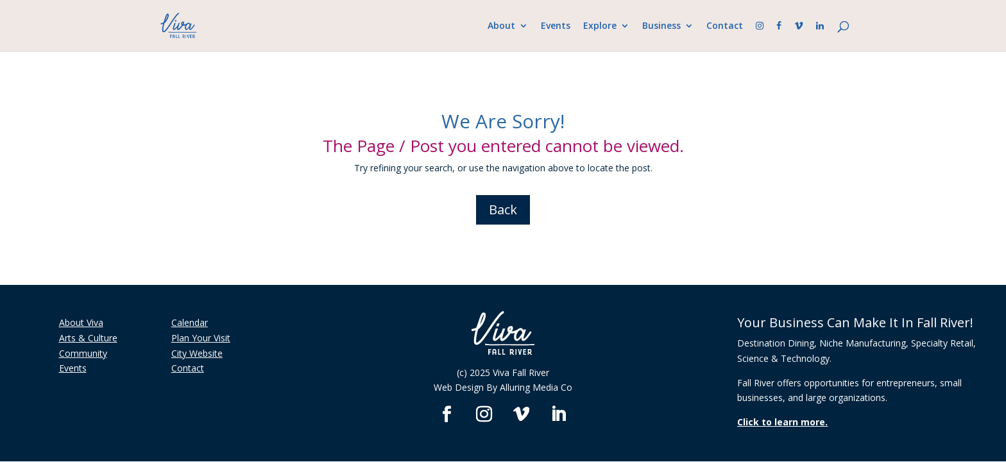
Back (503, 209)
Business (661, 26)
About (501, 26)
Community (83, 353)
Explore (600, 26)
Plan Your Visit (200, 338)
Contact (724, 26)
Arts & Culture (88, 338)
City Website (197, 353)
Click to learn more (781, 422)
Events (555, 26)
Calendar (189, 322)
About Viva (81, 322)
